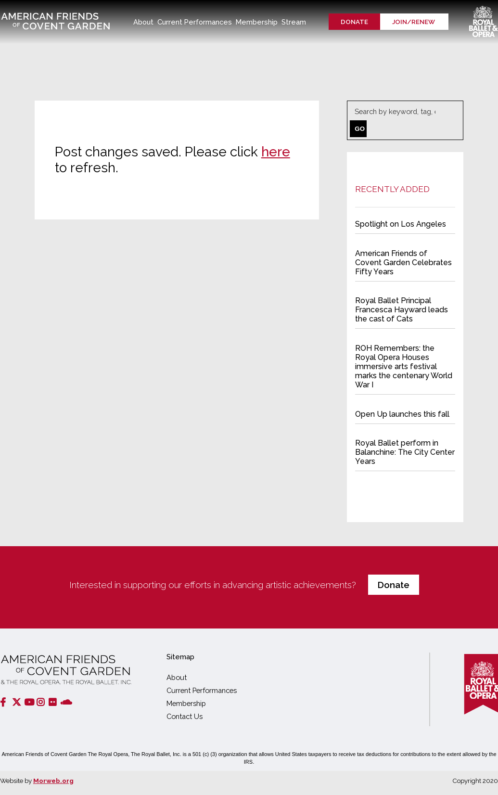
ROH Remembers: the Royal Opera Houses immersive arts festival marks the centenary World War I (404, 366)
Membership (186, 703)
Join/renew (414, 22)
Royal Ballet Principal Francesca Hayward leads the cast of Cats (401, 309)
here (274, 152)
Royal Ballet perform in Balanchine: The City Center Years (405, 450)
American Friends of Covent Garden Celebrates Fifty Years (403, 263)
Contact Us (184, 716)
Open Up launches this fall (402, 413)
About (176, 677)
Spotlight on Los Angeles (401, 225)
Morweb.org (53, 780)
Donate (354, 22)
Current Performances (201, 690)
